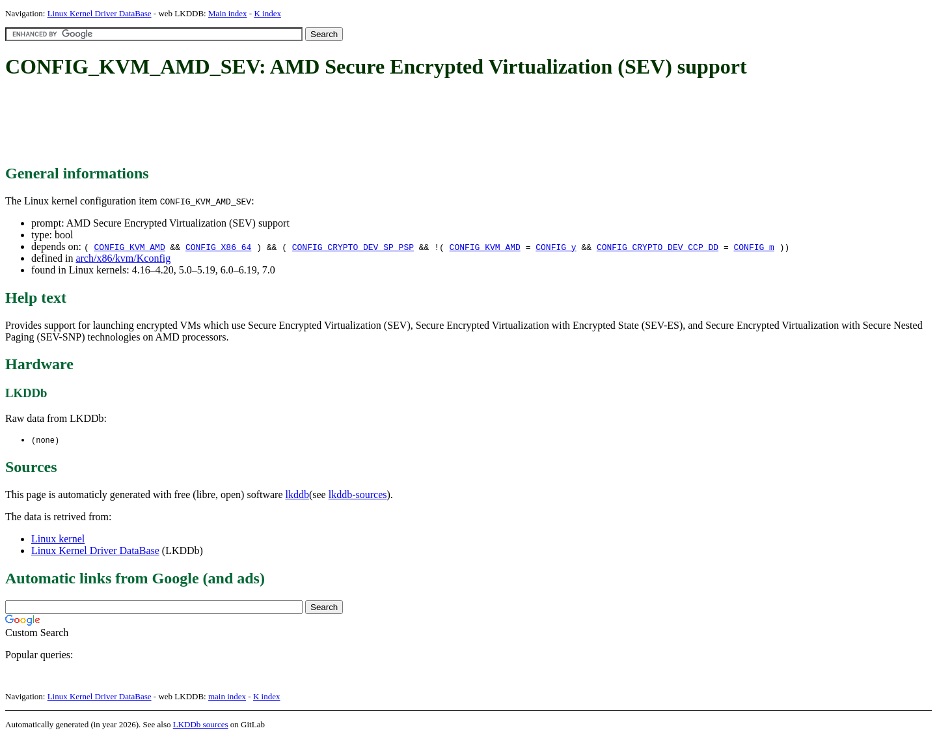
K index (267, 13)
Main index (227, 13)
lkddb (297, 495)
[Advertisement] (242, 122)
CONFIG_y (556, 247)
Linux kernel (58, 539)
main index (227, 697)
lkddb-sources (358, 495)
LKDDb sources (200, 725)
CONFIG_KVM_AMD (129, 247)
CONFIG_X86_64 (218, 247)
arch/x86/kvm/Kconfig (122, 258)
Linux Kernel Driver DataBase (100, 13)
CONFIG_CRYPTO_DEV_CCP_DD (657, 247)
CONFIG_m (753, 247)
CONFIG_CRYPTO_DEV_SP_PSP (353, 247)
